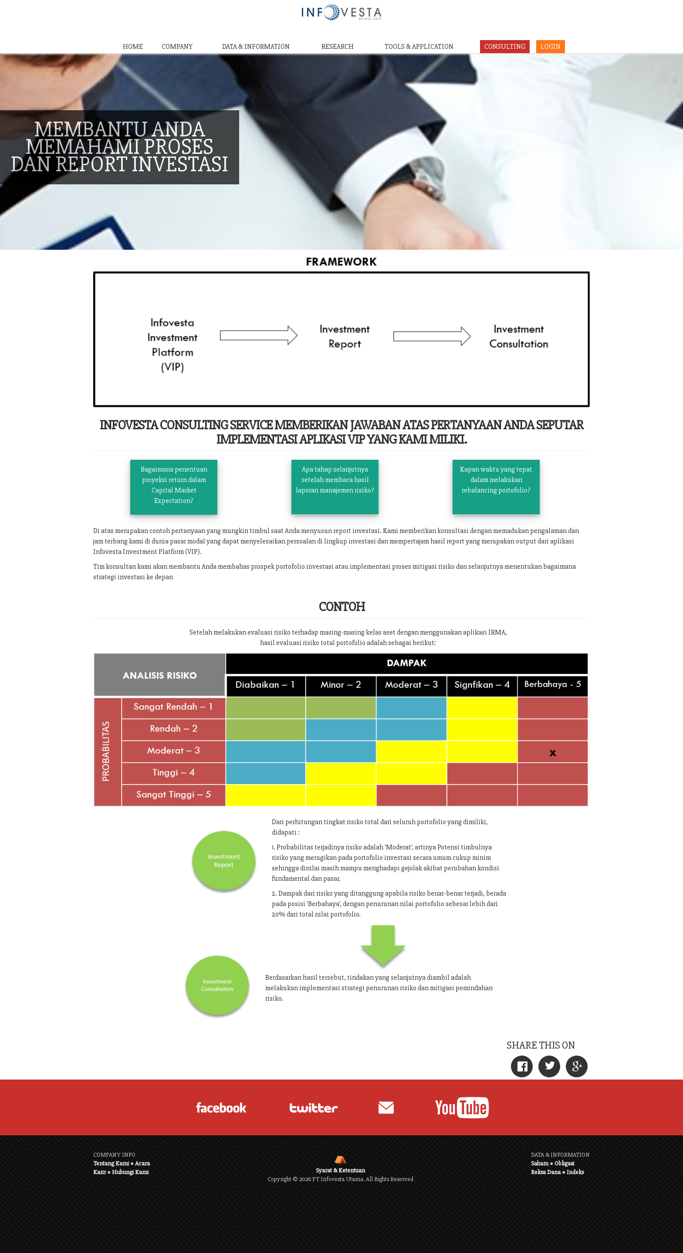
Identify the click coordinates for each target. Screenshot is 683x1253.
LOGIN (551, 46)
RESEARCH (337, 46)
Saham (539, 1163)
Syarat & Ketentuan (340, 1170)
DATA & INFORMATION (256, 46)
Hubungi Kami (130, 1172)
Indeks (575, 1172)
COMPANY (177, 46)
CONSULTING (504, 46)
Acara (142, 1163)
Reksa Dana (546, 1172)
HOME (133, 46)
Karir (99, 1172)
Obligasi (564, 1163)
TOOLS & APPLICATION (419, 46)
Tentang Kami (111, 1163)
